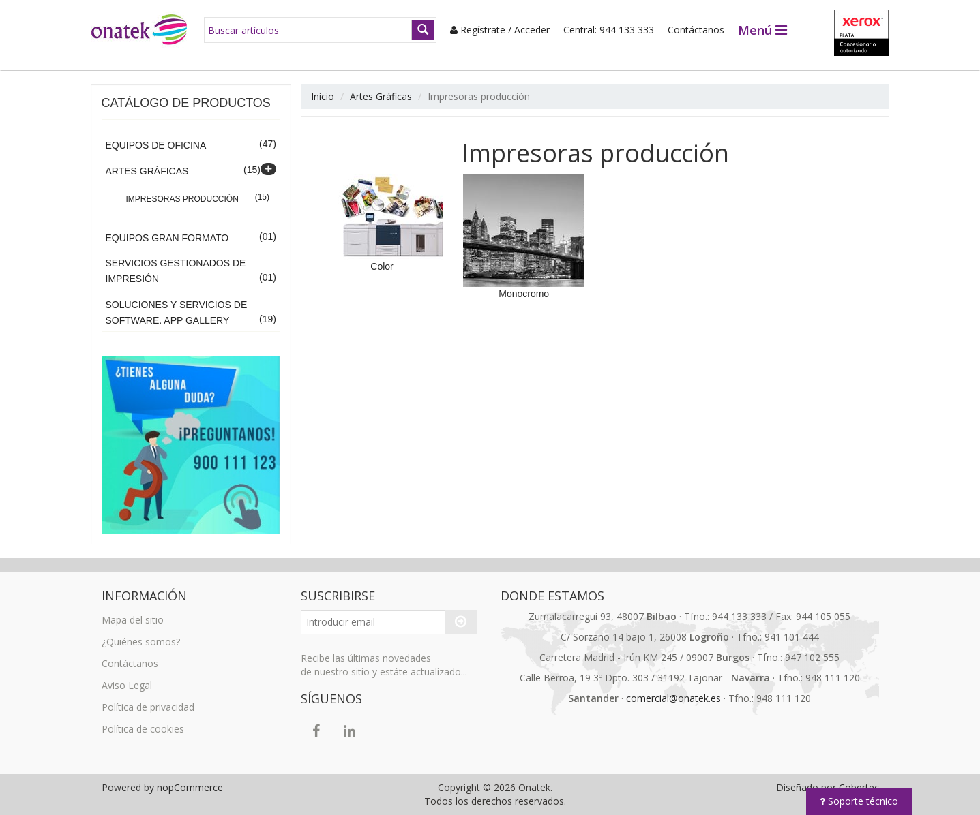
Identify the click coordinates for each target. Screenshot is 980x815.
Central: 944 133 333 (608, 29)
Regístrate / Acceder (500, 29)
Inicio (322, 96)
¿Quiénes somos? (141, 641)
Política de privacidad (148, 707)
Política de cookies (143, 728)
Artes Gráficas (147, 171)
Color (381, 266)
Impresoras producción (182, 199)
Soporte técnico (859, 801)
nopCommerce (190, 787)
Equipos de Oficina (156, 145)
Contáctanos (696, 29)
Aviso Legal (127, 685)
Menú (762, 30)
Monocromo (524, 293)
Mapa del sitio (133, 619)
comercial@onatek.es (673, 698)
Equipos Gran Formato (167, 237)
